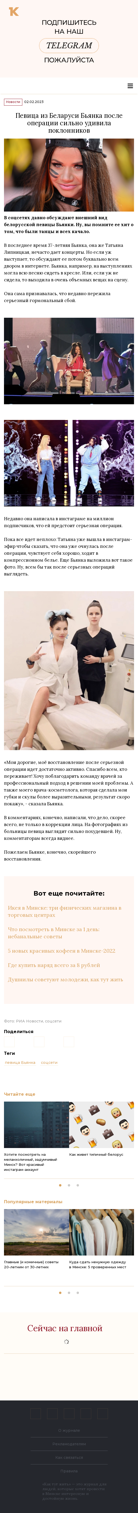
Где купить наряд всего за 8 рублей (54, 965)
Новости (13, 102)
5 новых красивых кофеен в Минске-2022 (61, 950)
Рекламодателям (69, 1444)
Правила (69, 1471)
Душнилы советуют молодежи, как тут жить (65, 979)
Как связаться (69, 1457)
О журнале (69, 1430)
